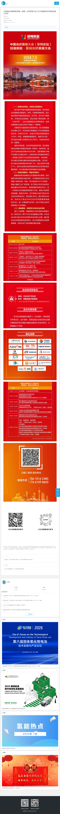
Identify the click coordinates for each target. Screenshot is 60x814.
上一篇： (6, 555)
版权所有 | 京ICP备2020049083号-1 (30, 811)
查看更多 (30, 614)
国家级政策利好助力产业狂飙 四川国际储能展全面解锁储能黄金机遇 (16, 609)
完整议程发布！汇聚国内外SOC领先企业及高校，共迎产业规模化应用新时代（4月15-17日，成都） (22, 600)
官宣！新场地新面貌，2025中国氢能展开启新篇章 (14, 568)
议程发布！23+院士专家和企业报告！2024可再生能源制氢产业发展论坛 (18, 559)
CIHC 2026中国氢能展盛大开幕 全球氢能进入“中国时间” (14, 605)
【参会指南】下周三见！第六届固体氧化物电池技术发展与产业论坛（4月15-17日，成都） (21, 595)
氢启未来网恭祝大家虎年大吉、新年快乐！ (11, 788)
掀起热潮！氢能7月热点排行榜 (8, 748)
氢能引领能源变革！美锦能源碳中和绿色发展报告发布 (13, 708)
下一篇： (6, 565)
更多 (57, 619)
